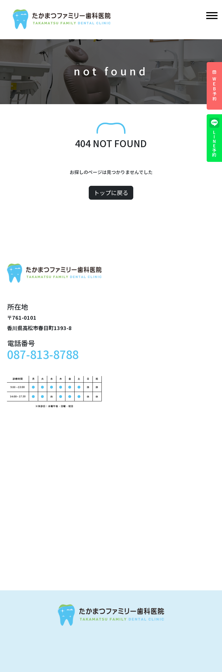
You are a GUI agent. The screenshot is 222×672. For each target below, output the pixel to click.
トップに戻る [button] (111, 192)
